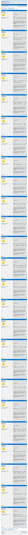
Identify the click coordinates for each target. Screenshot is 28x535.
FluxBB (25, 532)
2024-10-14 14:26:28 (5, 339)
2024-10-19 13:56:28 (5, 444)
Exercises (5, 529)
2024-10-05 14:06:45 (5, 156)
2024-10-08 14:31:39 (5, 216)
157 (15, 9)
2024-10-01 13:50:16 (5, 73)
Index (2, 4)
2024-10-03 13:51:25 (5, 116)
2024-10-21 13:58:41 (5, 485)
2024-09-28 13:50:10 (5, 10)
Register (14, 4)
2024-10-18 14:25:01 (5, 421)
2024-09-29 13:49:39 (5, 30)
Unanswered (24, 6)
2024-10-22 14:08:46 (5, 507)
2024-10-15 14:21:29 (5, 359)
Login (17, 4)
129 (9, 9)
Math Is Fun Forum (6, 1)
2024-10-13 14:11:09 (5, 319)
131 (12, 9)
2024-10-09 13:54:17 (5, 236)
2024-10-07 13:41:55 (5, 196)
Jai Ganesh (3, 11)
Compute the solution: (11, 529)
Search (11, 4)
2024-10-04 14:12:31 (5, 136)
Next (17, 9)
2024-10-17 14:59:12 (5, 400)
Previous (5, 9)
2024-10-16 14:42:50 (5, 379)
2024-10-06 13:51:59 (5, 176)
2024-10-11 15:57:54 (5, 279)
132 (13, 9)
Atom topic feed (24, 531)
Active (21, 6)
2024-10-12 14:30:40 (5, 299)
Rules (8, 4)
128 (8, 9)
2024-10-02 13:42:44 (5, 94)
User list (5, 4)
